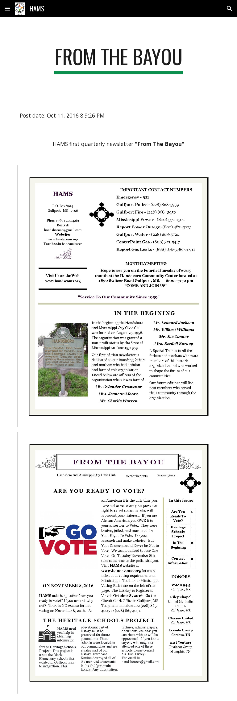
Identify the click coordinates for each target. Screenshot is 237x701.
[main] (118, 59)
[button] (7, 8)
